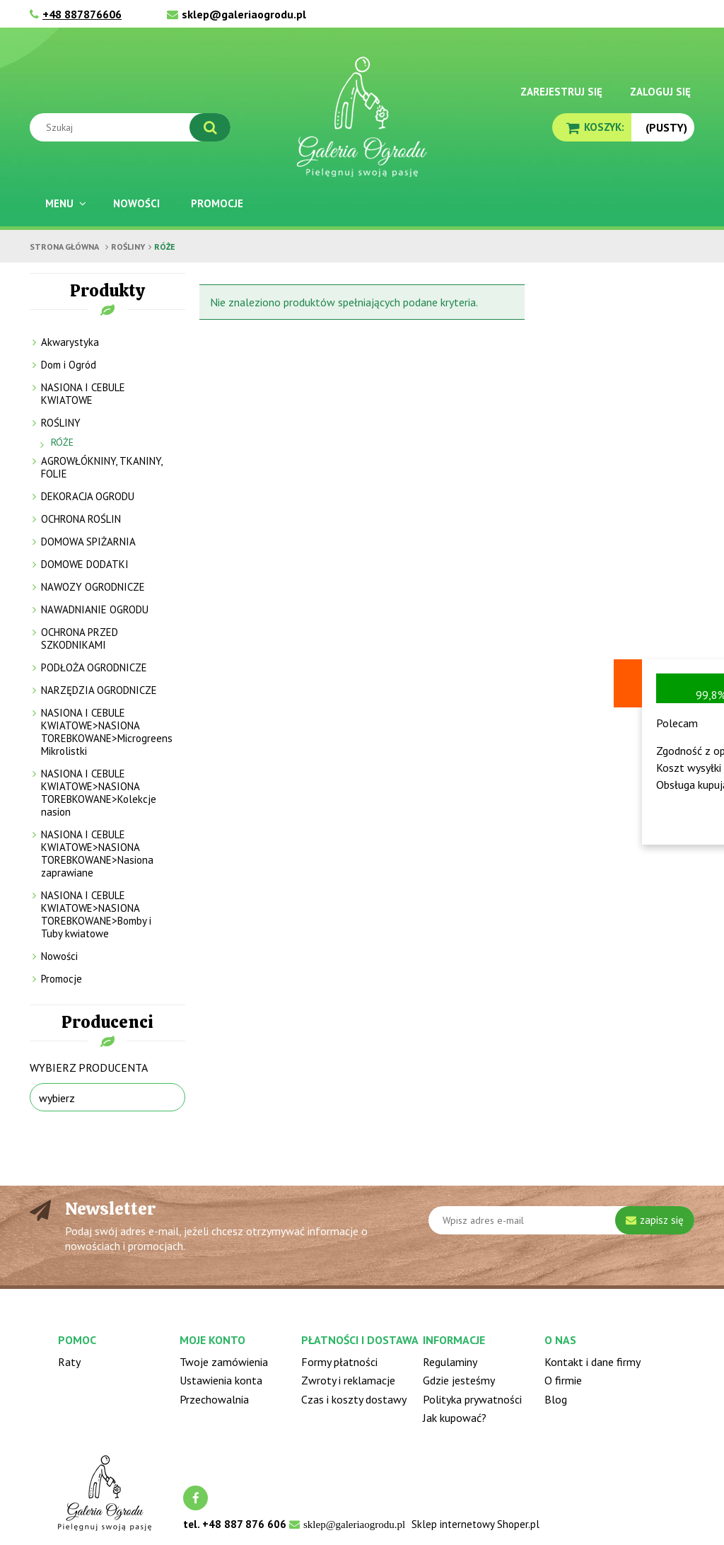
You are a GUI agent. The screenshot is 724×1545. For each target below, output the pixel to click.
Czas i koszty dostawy (354, 1399)
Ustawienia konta (221, 1380)
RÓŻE (62, 442)
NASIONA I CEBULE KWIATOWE (83, 394)
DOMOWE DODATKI (85, 564)
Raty (69, 1362)
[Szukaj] (209, 127)
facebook (195, 1498)
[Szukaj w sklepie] (133, 127)
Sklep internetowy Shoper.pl (475, 1524)
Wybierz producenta (89, 1067)
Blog (555, 1399)
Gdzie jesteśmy (459, 1380)
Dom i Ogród (68, 364)
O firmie (563, 1380)
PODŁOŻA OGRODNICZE (94, 667)
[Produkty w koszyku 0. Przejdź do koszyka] (591, 127)
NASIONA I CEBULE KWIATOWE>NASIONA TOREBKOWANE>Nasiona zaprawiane (97, 853)
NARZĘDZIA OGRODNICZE (99, 690)
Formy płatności (339, 1362)
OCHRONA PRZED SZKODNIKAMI (79, 638)
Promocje (61, 978)
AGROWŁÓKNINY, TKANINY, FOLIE (101, 467)
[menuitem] (64, 203)
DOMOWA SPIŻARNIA (88, 541)
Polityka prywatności (472, 1399)
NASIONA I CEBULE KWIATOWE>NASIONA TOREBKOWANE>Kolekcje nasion (98, 792)
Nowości (59, 956)
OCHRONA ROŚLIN (81, 519)
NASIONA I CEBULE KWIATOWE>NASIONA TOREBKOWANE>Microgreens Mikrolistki (107, 732)
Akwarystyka (70, 342)
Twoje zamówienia (224, 1362)
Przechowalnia (214, 1399)
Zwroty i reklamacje (348, 1380)
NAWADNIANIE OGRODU (94, 609)
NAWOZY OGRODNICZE (93, 587)
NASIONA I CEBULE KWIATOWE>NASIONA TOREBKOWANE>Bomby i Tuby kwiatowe (96, 914)
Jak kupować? (454, 1418)
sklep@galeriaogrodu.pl (244, 14)
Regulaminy (450, 1362)
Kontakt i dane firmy (592, 1362)
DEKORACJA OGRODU (87, 496)
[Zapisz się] (654, 1220)
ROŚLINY (61, 422)
